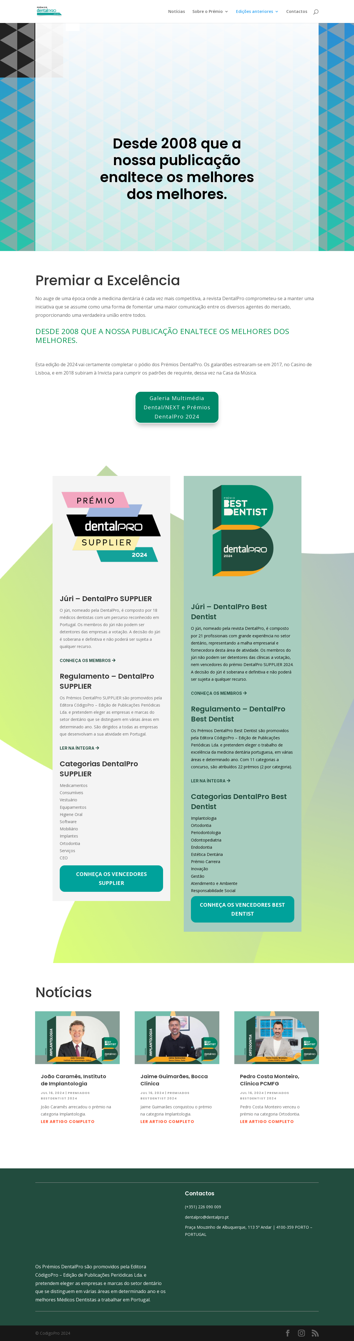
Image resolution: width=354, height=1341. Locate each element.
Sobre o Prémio (207, 11)
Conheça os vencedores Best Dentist (242, 932)
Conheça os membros (85, 683)
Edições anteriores (254, 11)
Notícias (176, 11)
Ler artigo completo (68, 1144)
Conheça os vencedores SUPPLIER (111, 901)
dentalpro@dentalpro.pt (207, 1240)
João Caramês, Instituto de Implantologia (73, 1103)
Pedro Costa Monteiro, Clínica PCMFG (269, 1103)
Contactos (296, 11)
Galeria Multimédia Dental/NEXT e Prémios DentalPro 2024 (177, 430)
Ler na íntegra (77, 771)
